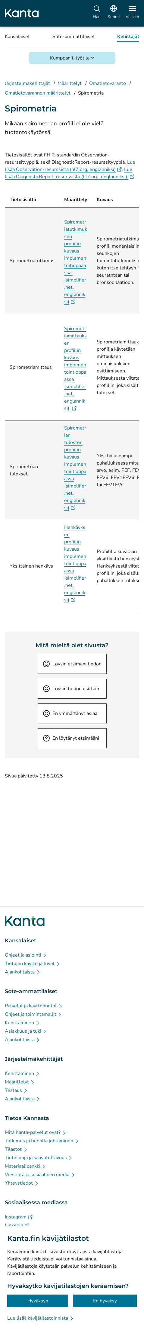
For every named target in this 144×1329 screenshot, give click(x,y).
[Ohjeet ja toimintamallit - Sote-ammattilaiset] (33, 1014)
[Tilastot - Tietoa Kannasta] (16, 1149)
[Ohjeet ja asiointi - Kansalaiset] (26, 955)
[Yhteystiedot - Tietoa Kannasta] (22, 1183)
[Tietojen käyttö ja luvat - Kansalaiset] (33, 963)
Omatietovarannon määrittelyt (37, 93)
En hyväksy (105, 1301)
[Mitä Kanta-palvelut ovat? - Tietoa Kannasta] (36, 1132)
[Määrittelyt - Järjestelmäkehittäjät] (20, 1082)
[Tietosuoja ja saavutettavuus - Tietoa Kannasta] (39, 1157)
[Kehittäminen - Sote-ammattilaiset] (22, 1022)
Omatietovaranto (107, 83)
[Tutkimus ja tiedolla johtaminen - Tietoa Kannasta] (42, 1141)
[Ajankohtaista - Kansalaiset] (23, 972)
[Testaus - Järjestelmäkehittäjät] (16, 1090)
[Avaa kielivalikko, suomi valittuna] (113, 13)
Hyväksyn (37, 1301)
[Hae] (96, 13)
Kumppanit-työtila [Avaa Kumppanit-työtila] (69, 58)
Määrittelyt (70, 83)
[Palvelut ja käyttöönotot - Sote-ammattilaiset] (34, 1005)
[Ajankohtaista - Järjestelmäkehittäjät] (23, 1099)
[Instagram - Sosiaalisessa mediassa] (19, 1217)
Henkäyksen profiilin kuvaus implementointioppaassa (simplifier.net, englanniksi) (75, 563)
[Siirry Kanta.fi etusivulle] (25, 921)
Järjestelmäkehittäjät (27, 83)
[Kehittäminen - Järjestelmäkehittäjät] (22, 1073)
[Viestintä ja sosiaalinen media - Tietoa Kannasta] (40, 1174)
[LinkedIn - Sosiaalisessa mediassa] (17, 1225)
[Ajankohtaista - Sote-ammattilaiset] (23, 1039)
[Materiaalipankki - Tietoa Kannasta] (25, 1166)
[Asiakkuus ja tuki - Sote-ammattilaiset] (26, 1031)
